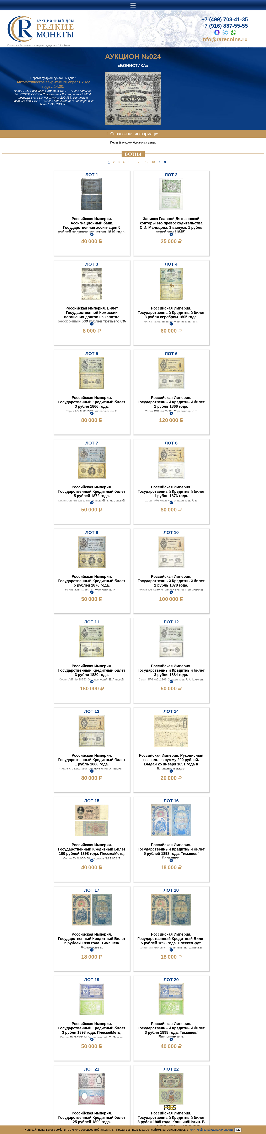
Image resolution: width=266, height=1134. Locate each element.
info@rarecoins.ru (224, 39)
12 (146, 162)
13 (153, 162)
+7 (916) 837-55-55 (225, 26)
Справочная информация (135, 133)
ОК (238, 1129)
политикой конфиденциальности (211, 1129)
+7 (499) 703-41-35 (225, 19)
